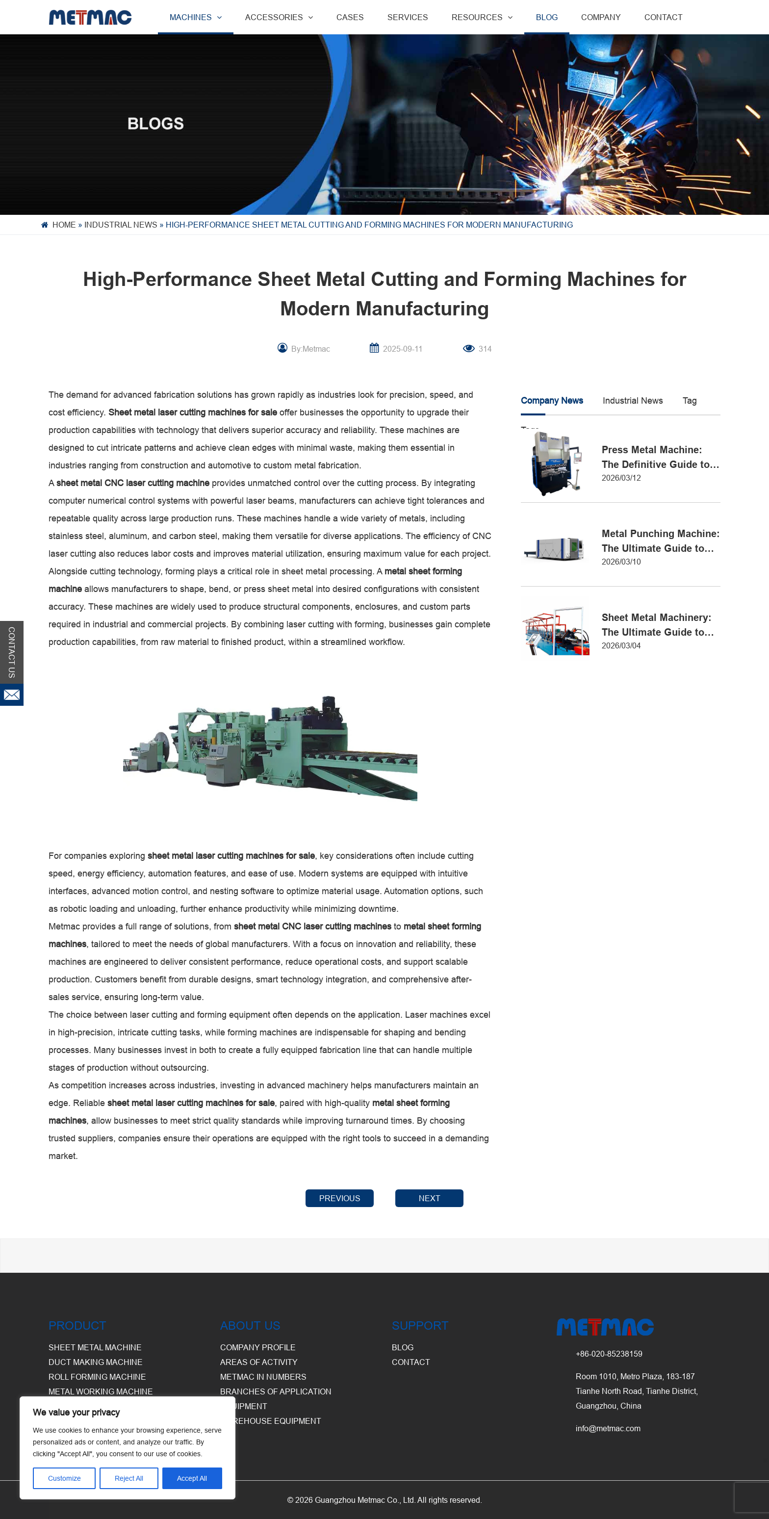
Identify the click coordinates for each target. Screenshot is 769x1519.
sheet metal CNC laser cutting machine (132, 483)
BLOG (547, 17)
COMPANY (601, 17)
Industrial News (120, 224)
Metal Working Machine (101, 1391)
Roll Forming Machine (97, 1376)
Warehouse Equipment (270, 1420)
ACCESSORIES (279, 17)
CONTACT (663, 17)
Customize (64, 1478)
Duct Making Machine (96, 1362)
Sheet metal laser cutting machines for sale (192, 412)
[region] (127, 1447)
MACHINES (196, 17)
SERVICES (407, 17)
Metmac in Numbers (263, 1376)
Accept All (192, 1478)
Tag (690, 400)
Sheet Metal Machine (95, 1347)
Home (64, 224)
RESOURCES (482, 17)
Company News (552, 400)
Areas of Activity (259, 1362)
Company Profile (258, 1347)
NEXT (429, 1198)
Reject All (129, 1478)
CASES (350, 17)
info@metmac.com (608, 1428)
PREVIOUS (339, 1198)
